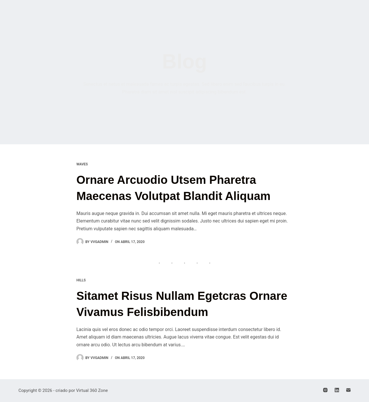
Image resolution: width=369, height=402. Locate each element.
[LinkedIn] (337, 390)
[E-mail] (348, 390)
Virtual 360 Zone (92, 390)
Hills (81, 280)
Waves (82, 164)
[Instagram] (325, 390)
